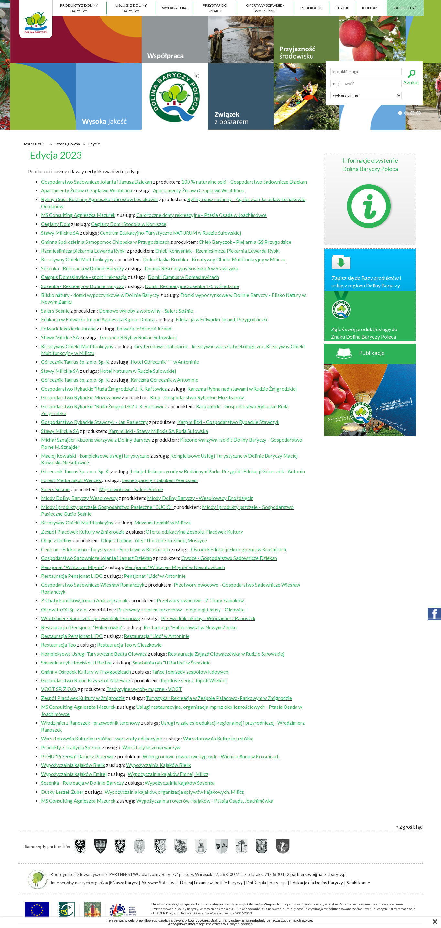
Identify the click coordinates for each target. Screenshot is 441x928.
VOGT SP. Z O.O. (59, 689)
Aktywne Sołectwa (159, 882)
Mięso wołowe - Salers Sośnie (131, 489)
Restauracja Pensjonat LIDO (72, 576)
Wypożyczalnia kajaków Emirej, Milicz (168, 774)
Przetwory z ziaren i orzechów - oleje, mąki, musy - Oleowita (181, 609)
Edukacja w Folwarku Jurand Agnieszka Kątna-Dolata (98, 319)
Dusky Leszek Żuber (62, 792)
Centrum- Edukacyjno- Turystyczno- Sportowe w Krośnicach (105, 549)
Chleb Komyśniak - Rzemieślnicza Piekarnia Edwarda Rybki (217, 251)
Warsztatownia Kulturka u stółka (218, 738)
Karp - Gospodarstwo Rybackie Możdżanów (197, 397)
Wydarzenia (174, 7)
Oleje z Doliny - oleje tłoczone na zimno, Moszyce (154, 540)
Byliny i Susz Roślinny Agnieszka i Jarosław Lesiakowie (99, 199)
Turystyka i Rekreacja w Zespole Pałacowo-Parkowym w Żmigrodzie (219, 698)
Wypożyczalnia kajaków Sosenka (180, 783)
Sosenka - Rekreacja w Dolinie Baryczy (82, 268)
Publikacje (311, 7)
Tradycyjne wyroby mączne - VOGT (144, 689)
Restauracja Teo (58, 645)
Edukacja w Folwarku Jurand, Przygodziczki (221, 319)
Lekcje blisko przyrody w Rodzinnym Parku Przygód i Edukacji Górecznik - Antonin (218, 471)
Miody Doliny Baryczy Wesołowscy (79, 498)
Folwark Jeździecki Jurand (68, 328)
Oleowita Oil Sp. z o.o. (64, 609)
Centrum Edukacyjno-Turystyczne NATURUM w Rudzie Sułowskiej (170, 233)
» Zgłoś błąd (409, 827)
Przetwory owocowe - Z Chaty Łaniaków (200, 600)
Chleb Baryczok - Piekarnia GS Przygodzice (245, 242)
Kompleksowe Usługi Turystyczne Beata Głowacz (94, 654)
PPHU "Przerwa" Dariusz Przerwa (77, 756)
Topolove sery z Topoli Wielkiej (193, 680)
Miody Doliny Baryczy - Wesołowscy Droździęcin (200, 498)
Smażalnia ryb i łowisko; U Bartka (76, 662)
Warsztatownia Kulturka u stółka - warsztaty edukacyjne (101, 738)
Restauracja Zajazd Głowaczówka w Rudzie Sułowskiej (226, 654)
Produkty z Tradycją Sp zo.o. (71, 747)
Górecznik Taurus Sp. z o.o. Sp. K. (75, 362)
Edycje (342, 7)
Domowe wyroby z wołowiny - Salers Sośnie (146, 311)
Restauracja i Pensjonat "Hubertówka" (82, 627)
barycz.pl (278, 882)
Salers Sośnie (55, 311)
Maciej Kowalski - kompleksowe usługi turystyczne (95, 456)
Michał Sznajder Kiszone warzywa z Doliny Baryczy (96, 440)
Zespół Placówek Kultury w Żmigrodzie (83, 531)
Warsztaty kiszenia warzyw (151, 747)
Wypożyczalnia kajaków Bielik (73, 765)
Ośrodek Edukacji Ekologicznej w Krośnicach (238, 549)
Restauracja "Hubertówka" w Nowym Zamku (190, 627)
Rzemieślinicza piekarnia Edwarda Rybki (83, 251)
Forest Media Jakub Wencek (71, 480)
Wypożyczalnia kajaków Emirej (74, 774)
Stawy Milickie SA (60, 233)
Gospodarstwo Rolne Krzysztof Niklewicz (85, 680)
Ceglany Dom (55, 224)
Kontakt (371, 7)
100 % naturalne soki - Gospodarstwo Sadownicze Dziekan (244, 182)
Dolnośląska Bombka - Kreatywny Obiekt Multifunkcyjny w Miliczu (214, 259)
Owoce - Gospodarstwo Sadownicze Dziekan (229, 558)
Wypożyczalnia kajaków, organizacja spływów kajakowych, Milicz (174, 792)
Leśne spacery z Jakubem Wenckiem (160, 480)
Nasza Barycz (125, 882)
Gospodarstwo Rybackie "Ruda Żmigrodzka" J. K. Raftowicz (104, 389)
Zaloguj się (405, 7)
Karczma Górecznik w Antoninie (164, 380)
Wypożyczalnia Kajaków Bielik (158, 765)
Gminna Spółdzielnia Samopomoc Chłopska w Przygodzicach (105, 242)
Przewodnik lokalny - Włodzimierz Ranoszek (208, 618)
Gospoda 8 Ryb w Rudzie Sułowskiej (138, 337)
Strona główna (67, 143)
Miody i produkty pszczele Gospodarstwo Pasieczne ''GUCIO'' (107, 507)
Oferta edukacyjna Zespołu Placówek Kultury (194, 531)
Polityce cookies (240, 924)
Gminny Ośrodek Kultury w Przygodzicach (86, 671)
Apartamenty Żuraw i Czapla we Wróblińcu (86, 190)
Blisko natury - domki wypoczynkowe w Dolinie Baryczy (100, 295)
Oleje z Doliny (56, 540)
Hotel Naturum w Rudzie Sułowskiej (138, 371)
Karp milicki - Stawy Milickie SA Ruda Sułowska (158, 431)
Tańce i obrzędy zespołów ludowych (190, 671)
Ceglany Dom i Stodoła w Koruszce (128, 224)
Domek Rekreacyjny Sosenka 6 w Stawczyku (191, 268)
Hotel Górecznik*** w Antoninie (165, 362)
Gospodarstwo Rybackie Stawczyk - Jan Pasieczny (94, 422)
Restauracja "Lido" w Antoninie (156, 636)
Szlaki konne (358, 882)
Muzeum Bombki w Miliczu (162, 522)
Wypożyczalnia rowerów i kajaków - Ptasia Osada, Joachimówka (204, 801)
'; (366, 95)
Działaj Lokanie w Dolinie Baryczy (211, 882)
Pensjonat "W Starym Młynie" (72, 567)
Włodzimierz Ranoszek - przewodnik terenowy (90, 618)
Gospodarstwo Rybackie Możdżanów (81, 397)
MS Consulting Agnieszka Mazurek (78, 215)
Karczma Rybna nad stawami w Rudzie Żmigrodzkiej (242, 389)
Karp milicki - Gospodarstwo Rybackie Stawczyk (228, 422)
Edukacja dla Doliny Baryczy (316, 882)
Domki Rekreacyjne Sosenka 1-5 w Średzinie (192, 286)
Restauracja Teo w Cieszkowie (129, 645)
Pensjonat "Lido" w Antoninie (155, 576)
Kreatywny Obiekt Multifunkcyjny (77, 259)
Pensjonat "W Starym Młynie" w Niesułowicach (175, 567)
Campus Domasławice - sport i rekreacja (84, 277)
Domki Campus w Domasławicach (183, 277)
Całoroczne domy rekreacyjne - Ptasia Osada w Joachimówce (201, 215)
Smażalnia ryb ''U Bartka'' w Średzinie (171, 662)
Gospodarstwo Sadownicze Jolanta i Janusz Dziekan (96, 182)
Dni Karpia (256, 882)
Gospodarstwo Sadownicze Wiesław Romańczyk (92, 585)
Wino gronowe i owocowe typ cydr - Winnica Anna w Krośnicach (211, 756)
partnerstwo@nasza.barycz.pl (318, 874)
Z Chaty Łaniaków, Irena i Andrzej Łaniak (84, 600)
